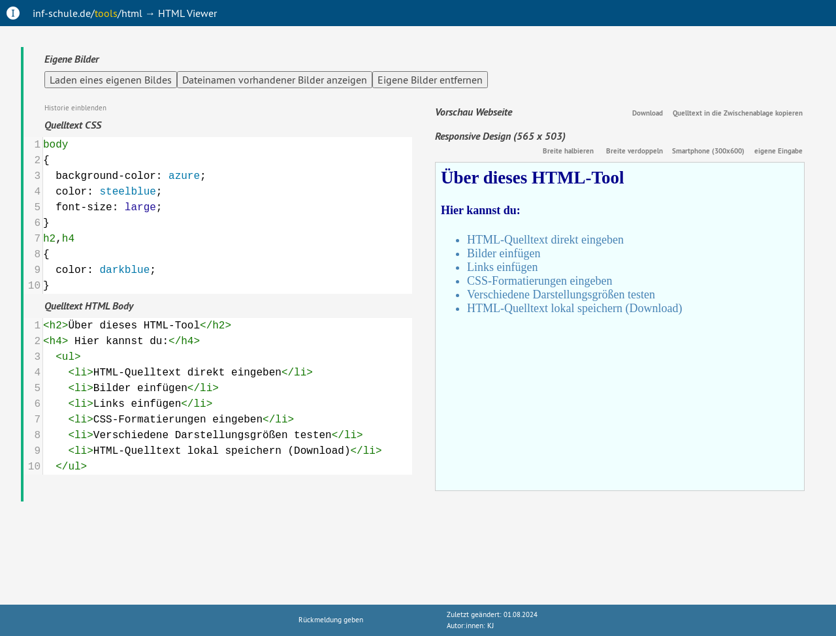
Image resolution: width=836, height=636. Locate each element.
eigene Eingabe (778, 150)
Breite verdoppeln (634, 150)
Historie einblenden (75, 107)
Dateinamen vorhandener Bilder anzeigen (274, 79)
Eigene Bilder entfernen (430, 79)
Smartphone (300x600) (708, 150)
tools (106, 13)
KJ (490, 626)
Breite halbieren (568, 150)
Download (647, 113)
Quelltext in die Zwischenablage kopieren (738, 113)
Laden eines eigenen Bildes (111, 79)
